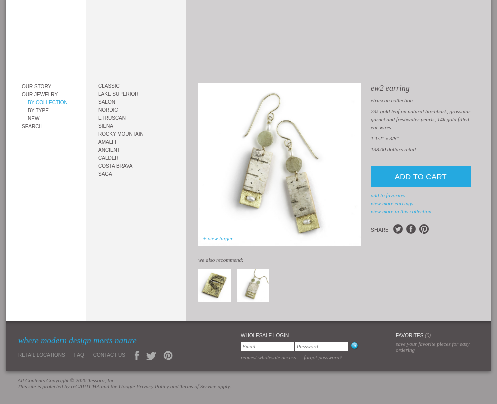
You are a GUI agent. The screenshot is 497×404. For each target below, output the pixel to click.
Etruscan (112, 118)
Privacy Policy (152, 386)
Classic (109, 86)
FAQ (79, 355)
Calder (108, 158)
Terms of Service (198, 386)
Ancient (109, 150)
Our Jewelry (40, 94)
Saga (105, 174)
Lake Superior (118, 94)
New (33, 118)
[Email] (267, 346)
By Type (38, 110)
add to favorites (388, 195)
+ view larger (218, 238)
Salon (106, 102)
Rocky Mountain (121, 134)
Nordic (108, 110)
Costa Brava (115, 166)
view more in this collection (401, 211)
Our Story (36, 86)
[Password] (321, 346)
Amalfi (107, 142)
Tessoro (46, 38)
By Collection (48, 102)
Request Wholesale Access (268, 357)
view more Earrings (392, 203)
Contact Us (109, 355)
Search (32, 126)
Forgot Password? (323, 357)
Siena (105, 126)
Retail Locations (41, 355)
